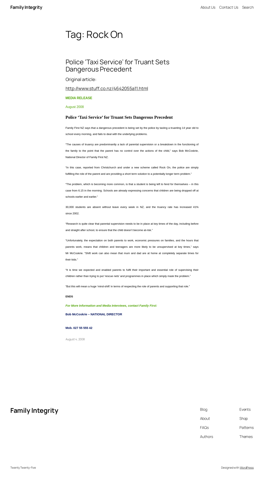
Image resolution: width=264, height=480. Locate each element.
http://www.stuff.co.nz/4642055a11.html (107, 88)
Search (248, 7)
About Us (207, 7)
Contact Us (228, 7)
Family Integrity (26, 7)
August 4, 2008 (75, 339)
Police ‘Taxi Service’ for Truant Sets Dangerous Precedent (118, 65)
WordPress (247, 467)
